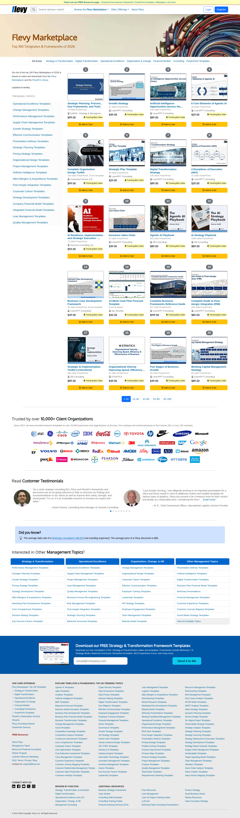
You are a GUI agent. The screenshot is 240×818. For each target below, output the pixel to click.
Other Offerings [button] (119, 9)
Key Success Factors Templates (27, 621)
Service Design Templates (196, 717)
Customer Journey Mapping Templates (195, 609)
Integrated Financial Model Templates (33, 210)
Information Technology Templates (113, 757)
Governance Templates (108, 728)
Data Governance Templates (111, 691)
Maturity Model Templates (134, 621)
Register (221, 9)
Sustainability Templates (195, 753)
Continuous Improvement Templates (71, 739)
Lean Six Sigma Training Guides (156, 797)
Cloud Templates (62, 728)
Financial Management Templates (193, 597)
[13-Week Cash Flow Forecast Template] (127, 284)
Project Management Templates (30, 166)
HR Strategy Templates (133, 603)
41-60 (146, 398)
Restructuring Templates (195, 691)
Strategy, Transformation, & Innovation (72, 790)
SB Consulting (160, 242)
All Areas (37, 61)
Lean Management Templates (29, 216)
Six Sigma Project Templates (197, 720)
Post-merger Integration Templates (32, 184)
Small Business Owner (195, 794)
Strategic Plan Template (123, 169)
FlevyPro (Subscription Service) (26, 716)
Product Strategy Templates (154, 757)
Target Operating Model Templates (200, 757)
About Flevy (138, 9)
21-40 (136, 398)
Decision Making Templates (25, 615)
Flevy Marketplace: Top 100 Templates (29, 687)
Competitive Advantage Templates (70, 731)
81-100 (167, 398)
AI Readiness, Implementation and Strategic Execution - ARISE (85, 238)
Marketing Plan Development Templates (31, 603)
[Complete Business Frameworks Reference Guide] (168, 284)
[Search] (54, 10)
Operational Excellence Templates (32, 103)
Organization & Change (139, 61)
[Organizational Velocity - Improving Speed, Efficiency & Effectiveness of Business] (127, 350)
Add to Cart (85, 124)
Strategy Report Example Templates (201, 746)
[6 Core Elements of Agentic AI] (209, 87)
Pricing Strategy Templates (27, 153)
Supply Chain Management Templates (34, 122)
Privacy (28, 760)
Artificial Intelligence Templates (30, 172)
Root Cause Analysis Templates (199, 698)
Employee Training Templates (136, 591)
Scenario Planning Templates (198, 713)
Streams (16, 720)
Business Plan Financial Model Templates (197, 585)
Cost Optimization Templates (68, 750)
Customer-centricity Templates (68, 775)
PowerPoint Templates (198, 61)
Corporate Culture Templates (29, 191)
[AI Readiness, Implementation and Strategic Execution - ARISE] (86, 218)
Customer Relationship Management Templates (76, 768)
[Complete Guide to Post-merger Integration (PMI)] (209, 284)
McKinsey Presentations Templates (157, 713)
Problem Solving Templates (154, 746)
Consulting (178, 61)
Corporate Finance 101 (81, 179)
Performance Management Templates (33, 116)
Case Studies (104, 794)
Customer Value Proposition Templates (72, 772)
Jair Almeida (117, 311)
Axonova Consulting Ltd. (82, 245)
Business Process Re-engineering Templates (88, 597)
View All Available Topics (189, 621)
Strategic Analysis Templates (197, 728)
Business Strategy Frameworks (112, 790)
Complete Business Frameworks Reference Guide (167, 302)
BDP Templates (62, 702)
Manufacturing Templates (153, 698)
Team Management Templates (136, 615)
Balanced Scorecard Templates (82, 621)
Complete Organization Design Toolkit (81, 171)
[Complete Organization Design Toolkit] (86, 152)
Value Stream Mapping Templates (200, 775)
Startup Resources (193, 797)
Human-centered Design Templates (114, 742)
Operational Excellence (112, 61)
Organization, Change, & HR (147, 561)
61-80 (156, 398)
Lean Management (150, 794)
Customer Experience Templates (192, 603)
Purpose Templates (150, 764)
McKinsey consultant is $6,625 (68, 538)
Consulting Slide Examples (110, 797)
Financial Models (162, 61)
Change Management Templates (31, 109)
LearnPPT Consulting (122, 110)
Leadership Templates (132, 597)
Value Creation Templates (196, 772)
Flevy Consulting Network (23, 724)
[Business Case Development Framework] (86, 284)
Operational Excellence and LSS (69, 797)
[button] (110, 511)
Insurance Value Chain (122, 235)
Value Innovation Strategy (196, 801)
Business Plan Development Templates (72, 713)
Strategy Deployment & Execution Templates (204, 739)
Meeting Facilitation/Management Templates (161, 717)
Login (208, 9)
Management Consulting (66, 805)
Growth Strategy (118, 103)
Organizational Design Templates (31, 159)
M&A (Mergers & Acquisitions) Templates (35, 178)
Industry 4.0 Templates (108, 750)
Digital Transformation (86, 61)
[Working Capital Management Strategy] (209, 350)
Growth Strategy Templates (28, 128)
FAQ (14, 760)
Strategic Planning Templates (29, 147)
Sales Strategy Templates (196, 709)
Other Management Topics (202, 561)
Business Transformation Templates (71, 720)
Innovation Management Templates (114, 761)
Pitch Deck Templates (151, 731)
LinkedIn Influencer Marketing (25, 757)
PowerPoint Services (21, 727)
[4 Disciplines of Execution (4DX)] (209, 152)
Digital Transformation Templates (193, 579)
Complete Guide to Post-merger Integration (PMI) (205, 302)
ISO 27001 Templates (108, 746)
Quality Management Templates (30, 222)
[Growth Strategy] (127, 87)
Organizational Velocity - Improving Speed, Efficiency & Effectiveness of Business (127, 369)
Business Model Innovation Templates (72, 709)
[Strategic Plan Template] (127, 152)
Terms (20, 760)
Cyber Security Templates (109, 687)
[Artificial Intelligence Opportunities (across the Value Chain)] (168, 87)
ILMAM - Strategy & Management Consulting (92, 113)
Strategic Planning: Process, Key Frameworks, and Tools (84, 105)
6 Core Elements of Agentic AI (209, 103)
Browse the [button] (90, 9)
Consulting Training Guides (110, 801)
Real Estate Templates (152, 772)
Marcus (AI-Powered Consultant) (26, 749)
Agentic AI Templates (64, 687)
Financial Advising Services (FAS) (113, 805)
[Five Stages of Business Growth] (168, 350)
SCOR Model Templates (195, 702)
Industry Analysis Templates (110, 753)
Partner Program (19, 753)
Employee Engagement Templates (138, 609)
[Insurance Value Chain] (127, 218)
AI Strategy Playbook (203, 235)
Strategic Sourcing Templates (81, 615)
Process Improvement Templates (156, 750)
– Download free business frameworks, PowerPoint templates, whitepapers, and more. (120, 2)
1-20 (126, 398)
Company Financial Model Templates (33, 203)
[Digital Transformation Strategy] (168, 152)
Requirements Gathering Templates (157, 775)
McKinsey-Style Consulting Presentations (160, 805)
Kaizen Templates (106, 768)
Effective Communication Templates (32, 134)
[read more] (209, 499)
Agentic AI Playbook (162, 235)
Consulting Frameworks (24, 709)
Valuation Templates (194, 764)
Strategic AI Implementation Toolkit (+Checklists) (84, 368)
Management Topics (21, 746)
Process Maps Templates (153, 753)
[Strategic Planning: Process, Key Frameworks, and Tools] (86, 87)
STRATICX (117, 376)
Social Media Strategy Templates (193, 615)
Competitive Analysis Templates (69, 735)
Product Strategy (192, 790)
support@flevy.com (31, 764)
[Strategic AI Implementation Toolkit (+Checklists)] (86, 350)
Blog (35, 760)
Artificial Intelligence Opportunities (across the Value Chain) (165, 106)
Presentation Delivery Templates (31, 141)
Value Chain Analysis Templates (199, 768)
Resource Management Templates (200, 687)
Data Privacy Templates (109, 695)
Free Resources (149, 790)
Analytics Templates (64, 695)
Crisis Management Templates (68, 757)
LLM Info (146, 801)
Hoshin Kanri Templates (109, 739)
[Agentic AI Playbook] (168, 218)
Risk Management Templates (81, 603)
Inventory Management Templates (113, 764)
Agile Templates (62, 691)
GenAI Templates (106, 724)
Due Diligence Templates (109, 706)
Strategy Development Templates (31, 197)
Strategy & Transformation (59, 61)
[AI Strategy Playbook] (209, 218)
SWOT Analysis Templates (196, 706)
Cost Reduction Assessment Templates (72, 753)
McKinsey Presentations (188, 591)
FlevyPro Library (40, 80)
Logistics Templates (150, 691)
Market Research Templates (154, 702)
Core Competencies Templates (27, 609)
